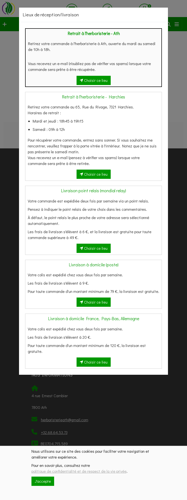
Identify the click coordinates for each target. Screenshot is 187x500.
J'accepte (43, 481)
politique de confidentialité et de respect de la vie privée (79, 471)
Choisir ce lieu (94, 80)
